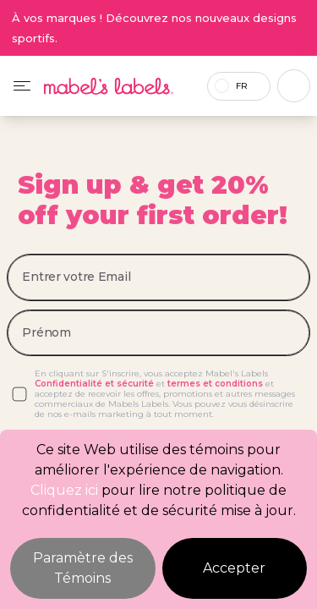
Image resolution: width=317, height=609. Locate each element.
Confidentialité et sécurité (94, 383)
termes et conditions (215, 383)
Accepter (234, 568)
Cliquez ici (64, 490)
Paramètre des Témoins (83, 568)
